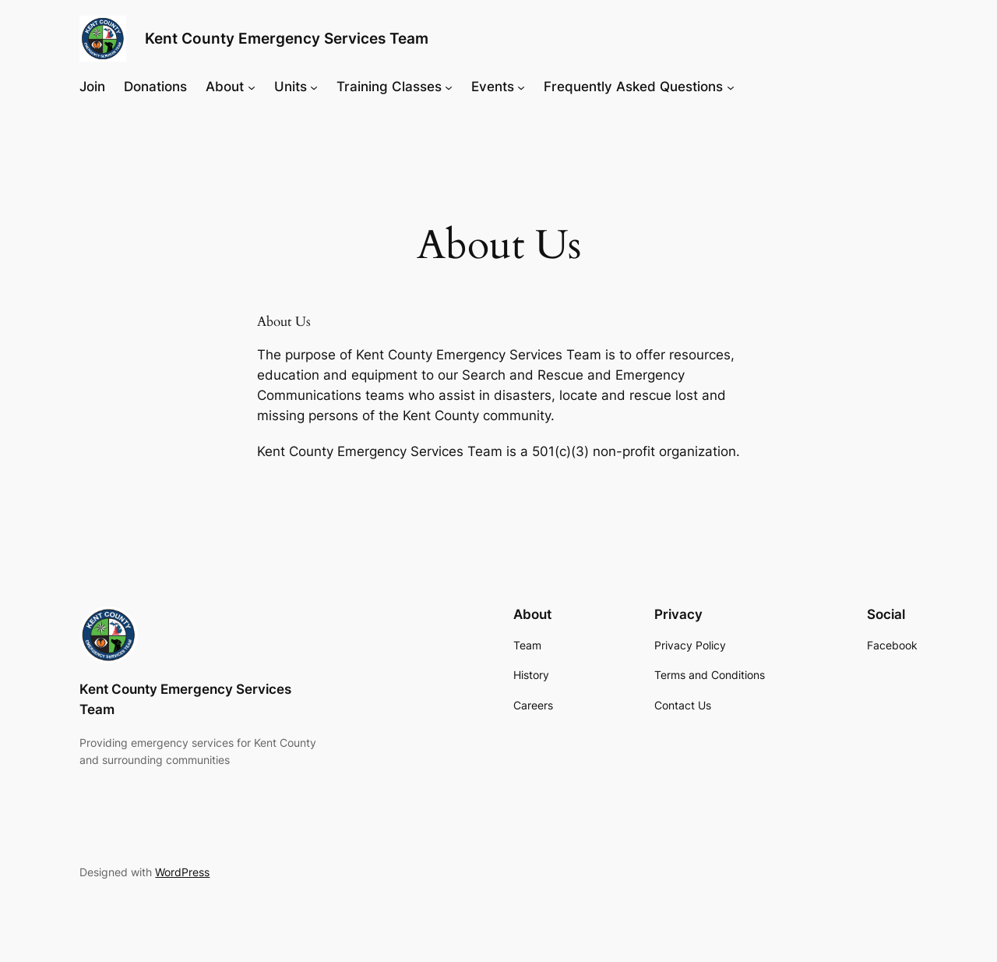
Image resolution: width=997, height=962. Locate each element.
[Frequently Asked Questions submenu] (731, 86)
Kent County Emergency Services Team (286, 38)
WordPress (182, 872)
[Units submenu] (314, 86)
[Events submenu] (521, 86)
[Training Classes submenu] (449, 86)
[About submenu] (251, 86)
